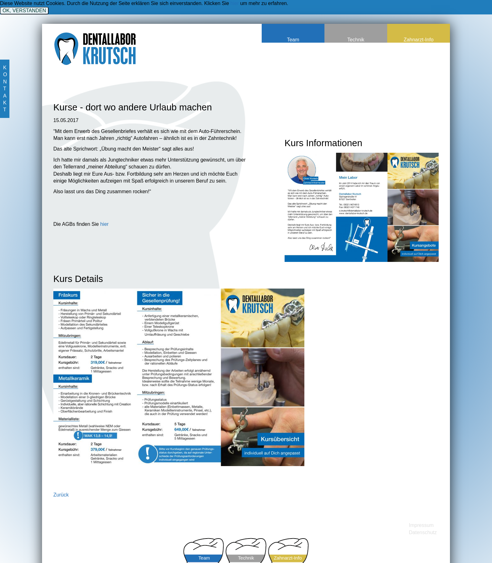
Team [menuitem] (293, 39)
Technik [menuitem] (355, 39)
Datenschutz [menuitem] (423, 532)
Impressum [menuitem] (421, 525)
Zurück (61, 494)
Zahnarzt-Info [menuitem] (418, 39)
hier (234, 3)
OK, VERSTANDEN (24, 10)
